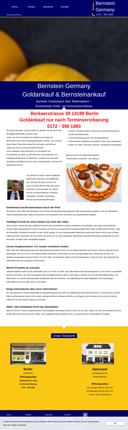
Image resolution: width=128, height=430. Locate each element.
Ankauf (31, 7)
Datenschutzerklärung (13, 15)
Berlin (28, 369)
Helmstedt (99, 369)
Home (15, 7)
